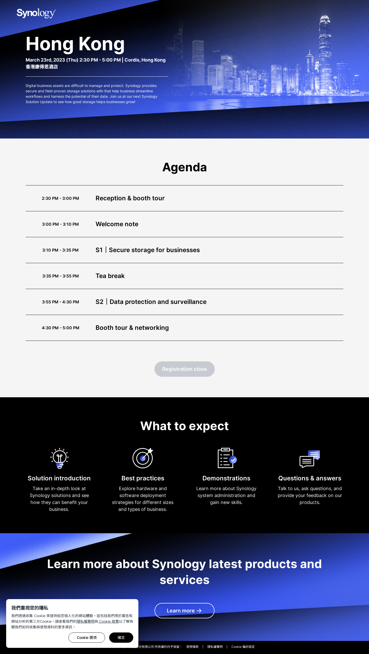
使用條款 (192, 647)
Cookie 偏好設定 (243, 647)
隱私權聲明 (86, 621)
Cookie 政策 (108, 621)
